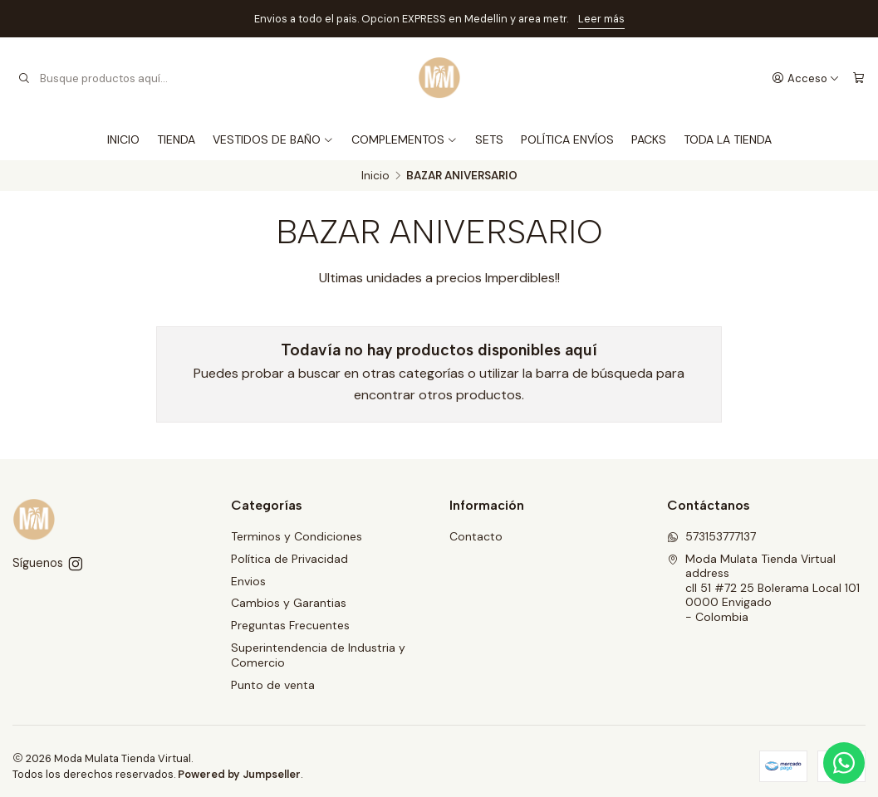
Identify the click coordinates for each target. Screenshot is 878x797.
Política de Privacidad (289, 558)
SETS (489, 139)
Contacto (476, 536)
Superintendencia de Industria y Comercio (318, 655)
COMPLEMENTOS (404, 139)
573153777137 (711, 536)
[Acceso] (805, 78)
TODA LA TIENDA (728, 139)
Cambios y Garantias (288, 602)
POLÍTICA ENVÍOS (567, 139)
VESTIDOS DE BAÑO (273, 139)
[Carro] (858, 78)
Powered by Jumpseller (239, 774)
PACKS (648, 139)
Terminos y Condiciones (296, 536)
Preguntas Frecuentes (290, 625)
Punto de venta (273, 684)
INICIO (123, 139)
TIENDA (176, 139)
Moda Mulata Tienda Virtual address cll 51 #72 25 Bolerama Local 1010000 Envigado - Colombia (763, 587)
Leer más (601, 19)
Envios (248, 581)
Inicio (375, 176)
